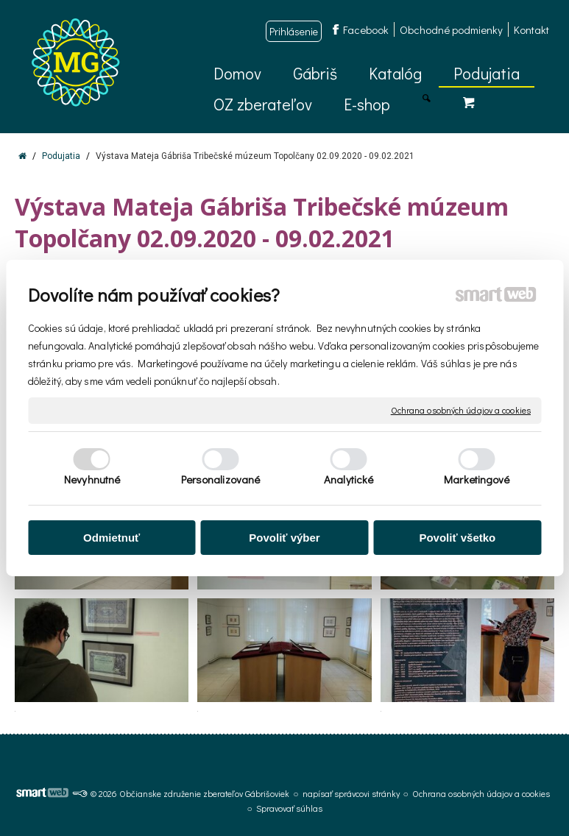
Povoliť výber (284, 537)
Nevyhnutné (92, 479)
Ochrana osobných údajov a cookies (461, 410)
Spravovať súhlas (289, 808)
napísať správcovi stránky (351, 793)
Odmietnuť (111, 537)
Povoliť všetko (457, 537)
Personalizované (221, 479)
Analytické (348, 479)
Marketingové (476, 479)
